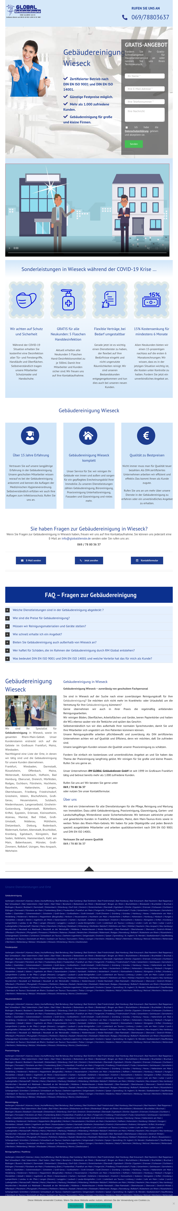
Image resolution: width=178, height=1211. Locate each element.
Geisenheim (142, 910)
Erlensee (147, 907)
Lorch (168, 923)
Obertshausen (137, 929)
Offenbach (10, 932)
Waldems (110, 938)
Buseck (19, 907)
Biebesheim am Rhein (83, 904)
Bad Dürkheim (90, 900)
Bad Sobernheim (29, 904)
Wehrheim (127, 938)
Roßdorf (134, 932)
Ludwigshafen (11, 926)
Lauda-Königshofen (86, 923)
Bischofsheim (132, 904)
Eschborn (167, 907)
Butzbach (28, 907)
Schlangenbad (11, 935)
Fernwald (19, 910)
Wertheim (10, 942)
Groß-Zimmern (102, 913)
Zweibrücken (82, 942)
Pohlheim (53, 932)
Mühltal (131, 926)
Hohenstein (137, 916)
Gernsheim (167, 910)
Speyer (108, 935)
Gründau (126, 913)
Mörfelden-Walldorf (98, 926)
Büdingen (9, 907)
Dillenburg (62, 907)
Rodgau (114, 932)
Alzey (37, 900)
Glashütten (19, 913)
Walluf (118, 938)
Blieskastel (144, 904)
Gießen (8, 913)
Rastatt (72, 932)
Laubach (72, 923)
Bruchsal (168, 904)
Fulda (133, 910)
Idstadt (20, 919)
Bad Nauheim (151, 900)
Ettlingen (9, 910)
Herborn (68, 916)
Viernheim (99, 938)
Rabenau (64, 932)
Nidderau (75, 929)
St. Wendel (140, 935)
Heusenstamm (81, 916)
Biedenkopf (101, 904)
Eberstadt (108, 907)
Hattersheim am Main (161, 913)
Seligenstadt (88, 935)
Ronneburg (124, 932)
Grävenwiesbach (33, 913)
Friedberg (110, 910)
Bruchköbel (157, 904)
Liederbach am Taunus (113, 923)
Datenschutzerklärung (136, 131)
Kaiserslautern (61, 919)
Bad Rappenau (165, 900)
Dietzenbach (50, 907)
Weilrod (147, 938)
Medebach (72, 926)
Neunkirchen (11, 929)
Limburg (130, 923)
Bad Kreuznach (136, 900)
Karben (72, 919)
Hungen (167, 916)
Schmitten (24, 935)
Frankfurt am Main (84, 910)
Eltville (128, 907)
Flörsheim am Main (34, 910)
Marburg (62, 926)
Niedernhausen (88, 929)
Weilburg (138, 938)
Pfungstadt (32, 932)
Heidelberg (10, 916)
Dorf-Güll (73, 907)
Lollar (161, 923)
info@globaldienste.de (76, 538)
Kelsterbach (104, 919)
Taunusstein (72, 938)
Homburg (148, 916)
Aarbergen (10, 900)
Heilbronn (33, 916)
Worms (71, 942)
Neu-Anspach (152, 926)
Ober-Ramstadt (122, 929)
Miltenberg (83, 926)
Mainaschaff (24, 926)
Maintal (35, 926)
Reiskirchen (82, 932)
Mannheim (52, 926)
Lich (99, 923)
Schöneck (34, 935)
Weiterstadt (168, 938)
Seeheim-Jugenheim (72, 935)
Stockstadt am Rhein (36, 938)
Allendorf (20, 900)
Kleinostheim (127, 919)
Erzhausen (157, 907)
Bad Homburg (122, 900)
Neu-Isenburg (165, 926)
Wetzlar (32, 942)
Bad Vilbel (56, 904)
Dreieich (83, 907)
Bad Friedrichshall (106, 900)
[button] (89, 610)
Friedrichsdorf (122, 910)
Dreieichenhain (95, 907)
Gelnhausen (155, 910)
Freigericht (99, 910)
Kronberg (167, 919)
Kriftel (158, 919)
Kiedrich (114, 919)
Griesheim (47, 913)
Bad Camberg (76, 900)
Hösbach (158, 916)
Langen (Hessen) (47, 923)
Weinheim (156, 938)
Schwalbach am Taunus (50, 935)
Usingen (90, 938)
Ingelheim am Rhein (43, 919)
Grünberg (116, 913)
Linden (139, 923)
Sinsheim (100, 935)
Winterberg (62, 942)
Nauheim (140, 926)
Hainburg (136, 913)
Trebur (82, 938)
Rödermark (104, 932)
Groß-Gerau (59, 913)
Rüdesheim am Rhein (149, 932)
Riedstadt (93, 932)
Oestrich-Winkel (164, 929)
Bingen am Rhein (116, 904)
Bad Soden (44, 904)
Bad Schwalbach (12, 904)
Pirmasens (43, 932)
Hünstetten (10, 919)
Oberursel (150, 929)
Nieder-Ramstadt (105, 929)
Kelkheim (92, 919)
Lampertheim (11, 923)
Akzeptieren (75, 1205)
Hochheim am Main (98, 916)
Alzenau (29, 900)
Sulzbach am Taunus (56, 938)
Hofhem (126, 916)
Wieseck (51, 942)
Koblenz (138, 919)
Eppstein (137, 907)
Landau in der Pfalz (28, 923)
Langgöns (61, 923)
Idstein (29, 919)
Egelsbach (118, 907)
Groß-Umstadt (87, 913)
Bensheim (67, 904)
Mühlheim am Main (117, 926)
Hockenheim (115, 916)
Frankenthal (68, 910)
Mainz (43, 926)
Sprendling (118, 935)
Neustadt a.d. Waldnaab (29, 929)
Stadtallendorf (153, 935)
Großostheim (73, 913)
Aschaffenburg (47, 900)
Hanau (146, 913)
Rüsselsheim (166, 932)
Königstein (148, 919)
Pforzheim (20, 932)
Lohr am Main (150, 923)
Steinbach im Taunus (15, 938)
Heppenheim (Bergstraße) (51, 916)
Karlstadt (82, 919)
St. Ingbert (129, 935)
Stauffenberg (167, 935)
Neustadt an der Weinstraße (56, 929)
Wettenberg (22, 942)
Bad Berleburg (62, 900)
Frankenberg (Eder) (53, 910)
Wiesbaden (42, 942)
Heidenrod (22, 916)
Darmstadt (38, 907)
